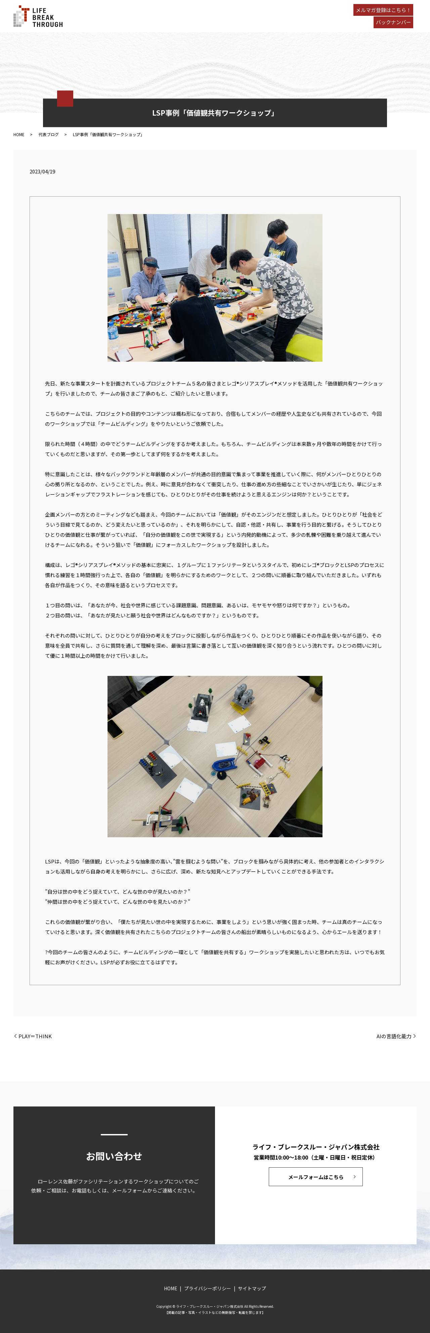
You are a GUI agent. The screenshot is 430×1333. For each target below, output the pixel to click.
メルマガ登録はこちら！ (383, 9)
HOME (115, 16)
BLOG (246, 16)
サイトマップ (252, 1288)
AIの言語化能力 (394, 1036)
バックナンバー (393, 22)
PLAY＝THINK (35, 1036)
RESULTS (182, 16)
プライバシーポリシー (207, 1288)
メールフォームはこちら (316, 1176)
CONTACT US (283, 16)
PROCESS (147, 16)
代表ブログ (49, 134)
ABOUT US (215, 16)
